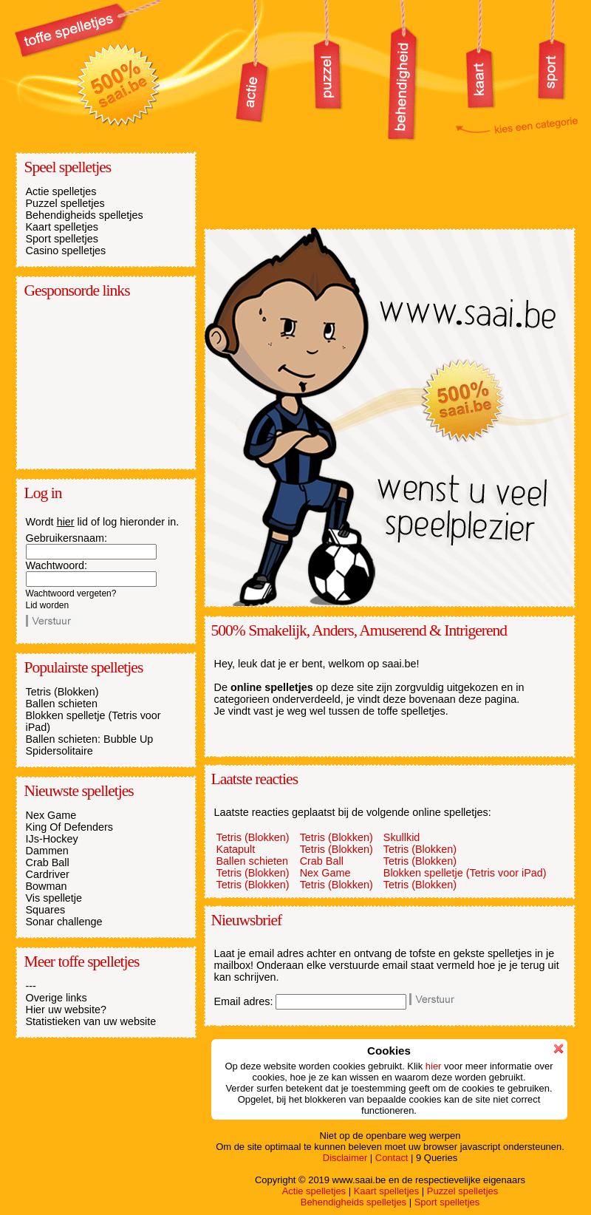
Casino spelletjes (66, 250)
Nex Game (51, 815)
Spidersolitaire (59, 751)
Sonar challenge (64, 922)
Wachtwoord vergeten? (71, 593)
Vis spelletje (54, 898)
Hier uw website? (66, 1009)
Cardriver (47, 874)
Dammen (47, 851)
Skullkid (401, 837)
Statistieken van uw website (91, 1021)
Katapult (236, 849)
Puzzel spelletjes (65, 203)
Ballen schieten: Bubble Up (90, 739)
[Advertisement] (100, 383)
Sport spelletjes (62, 239)
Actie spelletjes (61, 191)
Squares (46, 910)
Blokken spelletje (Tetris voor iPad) (465, 873)
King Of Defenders (69, 827)
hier (66, 522)
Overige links (56, 998)
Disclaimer (345, 1157)
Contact (392, 1157)
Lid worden (47, 605)
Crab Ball (47, 862)
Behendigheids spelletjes (84, 215)
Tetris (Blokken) (62, 692)
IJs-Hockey (52, 839)
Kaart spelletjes (62, 227)
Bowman (46, 886)
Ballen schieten (62, 703)
